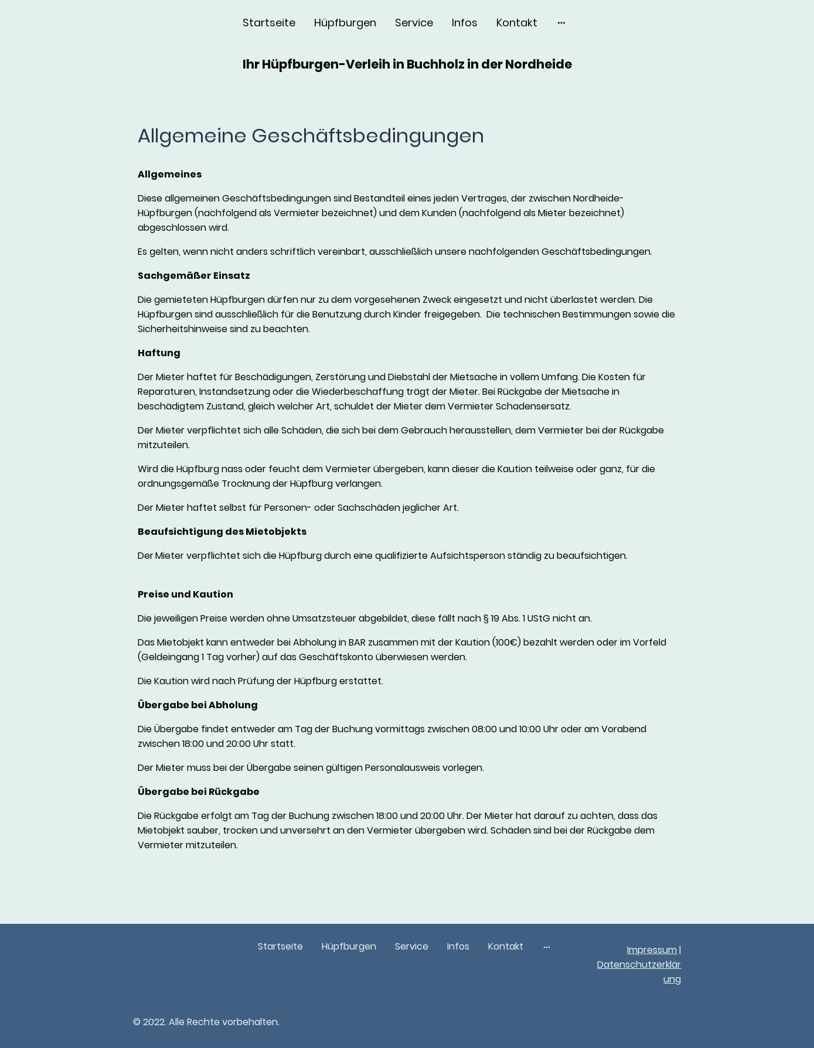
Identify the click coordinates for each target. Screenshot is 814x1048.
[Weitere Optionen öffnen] (561, 23)
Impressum (652, 950)
